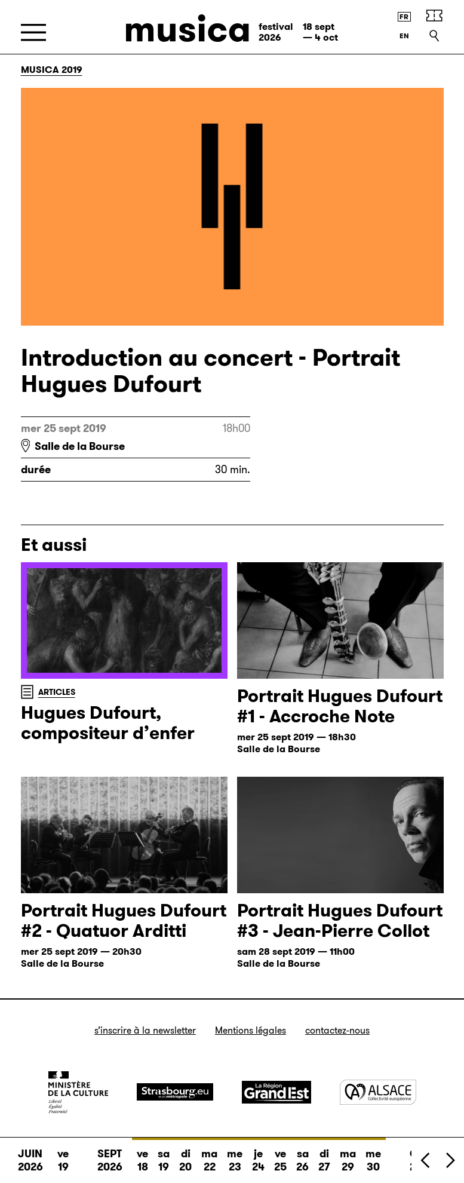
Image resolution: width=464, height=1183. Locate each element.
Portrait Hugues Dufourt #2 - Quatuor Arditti (123, 920)
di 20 (185, 1156)
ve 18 (142, 1156)
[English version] (404, 36)
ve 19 (63, 1160)
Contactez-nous (337, 1030)
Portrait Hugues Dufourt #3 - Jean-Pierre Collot (340, 920)
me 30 (373, 1156)
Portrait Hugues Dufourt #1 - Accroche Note (340, 706)
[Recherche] (434, 36)
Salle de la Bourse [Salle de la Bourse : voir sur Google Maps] (80, 446)
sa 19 (163, 1156)
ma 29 (348, 1156)
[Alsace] (378, 1092)
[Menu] (33, 32)
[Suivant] (450, 1160)
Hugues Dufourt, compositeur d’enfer (108, 723)
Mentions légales (250, 1030)
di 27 (324, 1156)
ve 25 (280, 1156)
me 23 (234, 1156)
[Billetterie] (434, 16)
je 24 (258, 1156)
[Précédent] (426, 1160)
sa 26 (302, 1156)
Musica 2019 (51, 69)
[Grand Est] (276, 1092)
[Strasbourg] (175, 1092)
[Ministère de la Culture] (78, 1092)
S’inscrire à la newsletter (145, 1030)
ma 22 (209, 1156)
